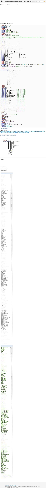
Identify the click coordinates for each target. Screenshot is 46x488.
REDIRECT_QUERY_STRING (7, 438)
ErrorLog (7, 330)
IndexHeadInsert (7, 275)
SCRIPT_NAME (7, 427)
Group (7, 234)
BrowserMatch (7, 208)
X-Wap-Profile (7, 386)
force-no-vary (7, 361)
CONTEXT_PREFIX (7, 387)
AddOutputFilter (7, 230)
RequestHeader (7, 132)
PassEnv (7, 287)
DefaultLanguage (7, 242)
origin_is (7, 437)
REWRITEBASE (7, 389)
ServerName (7, 257)
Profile (7, 382)
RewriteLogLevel (7, 289)
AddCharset (3, 4)
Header (1, 132)
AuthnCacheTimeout (7, 337)
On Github (3, 128)
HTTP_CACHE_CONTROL (7, 421)
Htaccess (11, 485)
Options (4, 132)
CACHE (7, 381)
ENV (7, 352)
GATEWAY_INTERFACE (7, 439)
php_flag (7, 197)
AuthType (7, 218)
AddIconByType (7, 270)
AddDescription (7, 256)
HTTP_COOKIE (7, 376)
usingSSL (7, 436)
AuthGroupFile (7, 228)
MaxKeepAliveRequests (7, 318)
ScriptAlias (7, 288)
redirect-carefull (7, 434)
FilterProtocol (7, 225)
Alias (7, 232)
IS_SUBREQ (7, 409)
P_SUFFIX (7, 435)
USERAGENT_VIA (7, 413)
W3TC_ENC (7, 383)
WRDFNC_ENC (7, 426)
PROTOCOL (7, 472)
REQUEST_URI (13, 135)
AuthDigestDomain (7, 310)
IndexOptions (7, 238)
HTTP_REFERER (7, 373)
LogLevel (7, 308)
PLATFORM (7, 463)
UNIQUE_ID (7, 469)
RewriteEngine (16, 132)
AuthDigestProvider (7, 284)
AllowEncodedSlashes (7, 313)
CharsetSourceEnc (7, 269)
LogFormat (7, 291)
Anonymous (7, 237)
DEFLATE (1, 135)
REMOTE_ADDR (7, 379)
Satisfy (7, 206)
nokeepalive (7, 388)
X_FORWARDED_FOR (7, 414)
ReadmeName (7, 247)
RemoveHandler (7, 236)
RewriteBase (7, 177)
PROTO (7, 377)
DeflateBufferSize (7, 329)
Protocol (7, 245)
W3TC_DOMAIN (7, 433)
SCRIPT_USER (7, 471)
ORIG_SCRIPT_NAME (7, 459)
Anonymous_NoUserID (7, 325)
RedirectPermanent (7, 253)
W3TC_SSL (7, 397)
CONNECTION (7, 407)
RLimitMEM (7, 328)
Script (23, 132)
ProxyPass (7, 286)
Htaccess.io (7, 485)
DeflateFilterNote (7, 282)
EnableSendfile (7, 312)
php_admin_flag (7, 296)
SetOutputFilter (7, 202)
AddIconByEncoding (7, 279)
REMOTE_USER (7, 391)
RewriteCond (12, 132)
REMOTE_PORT (7, 465)
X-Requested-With (7, 380)
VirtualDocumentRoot (7, 212)
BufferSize (7, 336)
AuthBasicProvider (7, 251)
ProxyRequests (7, 320)
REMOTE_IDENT (7, 458)
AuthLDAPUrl (7, 292)
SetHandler (7, 231)
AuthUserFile (7, 219)
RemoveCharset (7, 278)
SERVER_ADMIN (7, 398)
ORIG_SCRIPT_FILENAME (7, 460)
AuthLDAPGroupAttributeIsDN (7, 338)
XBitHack (7, 268)
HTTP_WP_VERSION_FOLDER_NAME (7, 476)
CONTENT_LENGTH (7, 432)
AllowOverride (7, 227)
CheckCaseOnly (7, 297)
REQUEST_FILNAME (7, 429)
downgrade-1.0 (7, 390)
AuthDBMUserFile (7, 314)
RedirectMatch (7, 209)
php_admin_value (7, 255)
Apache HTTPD (15, 485)
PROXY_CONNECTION (7, 415)
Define (7, 235)
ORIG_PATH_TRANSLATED (7, 461)
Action (7, 233)
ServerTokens (7, 207)
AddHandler (7, 214)
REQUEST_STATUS (7, 457)
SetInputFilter (7, 304)
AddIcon (7, 252)
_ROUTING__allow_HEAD (7, 410)
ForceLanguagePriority (7, 280)
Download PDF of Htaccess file (8, 138)
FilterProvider (7, 224)
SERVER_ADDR (7, 369)
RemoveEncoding (7, 294)
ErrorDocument (26, 131)
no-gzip (7, 358)
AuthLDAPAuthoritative (7, 324)
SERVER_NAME (7, 378)
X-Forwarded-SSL (7, 467)
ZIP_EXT (7, 466)
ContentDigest (7, 273)
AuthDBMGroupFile (7, 315)
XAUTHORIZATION (7, 408)
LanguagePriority (7, 271)
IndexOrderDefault (7, 264)
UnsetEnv (7, 283)
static (7, 355)
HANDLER (7, 392)
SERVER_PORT (7, 359)
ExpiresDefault (40, 131)
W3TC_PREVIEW (7, 393)
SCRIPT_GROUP (7, 455)
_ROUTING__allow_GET (7, 411)
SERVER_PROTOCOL (7, 452)
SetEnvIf (7, 205)
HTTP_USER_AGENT (7, 366)
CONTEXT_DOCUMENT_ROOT (7, 474)
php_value (7, 194)
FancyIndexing (7, 240)
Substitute (7, 274)
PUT (7, 372)
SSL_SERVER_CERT (7, 447)
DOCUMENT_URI (6, 477)
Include (7, 199)
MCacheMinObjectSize (7, 319)
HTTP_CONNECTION (7, 424)
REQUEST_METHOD (7, 367)
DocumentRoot (7, 259)
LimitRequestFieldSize (7, 332)
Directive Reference (4, 169)
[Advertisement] (23, 14)
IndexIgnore (7, 213)
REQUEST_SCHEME (7, 431)
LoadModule (7, 265)
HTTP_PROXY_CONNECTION (7, 446)
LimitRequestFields (7, 331)
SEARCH (7, 400)
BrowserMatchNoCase (7, 277)
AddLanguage (7, 258)
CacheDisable (7, 295)
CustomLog (7, 290)
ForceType (7, 229)
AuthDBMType (7, 327)
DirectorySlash (7, 241)
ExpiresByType (35, 131)
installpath (7, 464)
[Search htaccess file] (37, 2)
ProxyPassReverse (7, 305)
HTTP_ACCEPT (7, 394)
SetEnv (7, 211)
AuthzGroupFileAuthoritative (7, 317)
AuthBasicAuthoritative (7, 285)
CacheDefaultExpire (7, 335)
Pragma (7, 374)
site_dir (7, 462)
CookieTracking (7, 309)
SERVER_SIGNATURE (7, 451)
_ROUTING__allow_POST (7, 412)
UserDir (7, 272)
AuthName (7, 215)
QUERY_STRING (7, 357)
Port (7, 210)
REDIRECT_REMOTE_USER (7, 454)
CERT (7, 423)
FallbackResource (7, 239)
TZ (7, 384)
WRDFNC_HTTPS (7, 428)
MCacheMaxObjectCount (7, 322)
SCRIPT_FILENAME (7, 353)
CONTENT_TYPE (7, 396)
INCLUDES (7, 354)
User (7, 201)
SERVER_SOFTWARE (7, 450)
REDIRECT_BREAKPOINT (7, 468)
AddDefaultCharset (7, 131)
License (6, 128)
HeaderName (7, 250)
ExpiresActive (31, 131)
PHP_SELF (7, 453)
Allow (7, 179)
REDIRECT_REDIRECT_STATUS (7, 475)
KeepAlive (7, 243)
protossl (7, 368)
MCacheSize (7, 323)
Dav (7, 254)
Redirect (7, 184)
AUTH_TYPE (7, 440)
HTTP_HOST (6, 135)
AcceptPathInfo (7, 244)
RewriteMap (7, 281)
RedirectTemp (7, 216)
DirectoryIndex (7, 191)
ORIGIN (7, 360)
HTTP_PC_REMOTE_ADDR (7, 417)
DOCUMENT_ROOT (7, 371)
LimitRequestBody (7, 246)
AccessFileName (7, 311)
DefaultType (7, 276)
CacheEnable (7, 333)
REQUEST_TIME (7, 456)
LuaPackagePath (7, 307)
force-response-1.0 (7, 395)
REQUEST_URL (7, 419)
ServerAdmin (7, 298)
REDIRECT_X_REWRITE (7, 430)
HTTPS (9, 135)
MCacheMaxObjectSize (7, 321)
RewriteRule (20, 132)
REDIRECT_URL (7, 420)
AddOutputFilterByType (17, 131)
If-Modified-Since (7, 399)
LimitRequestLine (7, 334)
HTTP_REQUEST (7, 425)
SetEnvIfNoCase (26, 132)
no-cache (7, 375)
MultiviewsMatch (7, 306)
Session (7, 217)
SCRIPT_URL (7, 418)
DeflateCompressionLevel (7, 266)
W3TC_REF (7, 406)
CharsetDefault (7, 267)
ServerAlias (7, 316)
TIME (7, 356)
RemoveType (7, 248)
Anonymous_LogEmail (7, 326)
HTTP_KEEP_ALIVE (7, 422)
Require (7, 195)
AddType (22, 131)
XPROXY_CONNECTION (7, 416)
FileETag (44, 131)
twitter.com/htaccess (4, 170)
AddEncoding (12, 131)
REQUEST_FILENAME (7, 347)
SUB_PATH (7, 473)
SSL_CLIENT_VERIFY (7, 448)
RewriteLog (7, 293)
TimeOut (7, 249)
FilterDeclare (7, 226)
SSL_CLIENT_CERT (7, 449)
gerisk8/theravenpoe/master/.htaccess (13, 4)
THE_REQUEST (7, 370)
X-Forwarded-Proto (7, 385)
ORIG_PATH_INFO (7, 470)
